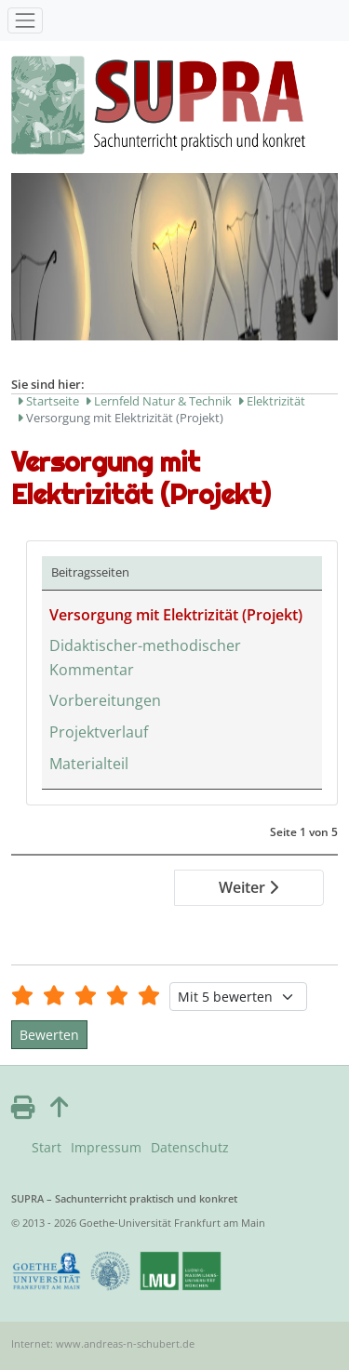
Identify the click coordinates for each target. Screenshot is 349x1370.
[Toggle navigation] (25, 20)
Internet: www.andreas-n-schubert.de (103, 1343)
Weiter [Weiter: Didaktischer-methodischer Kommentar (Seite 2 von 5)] (248, 887)
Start (46, 1147)
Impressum (106, 1147)
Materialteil (88, 763)
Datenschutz (190, 1147)
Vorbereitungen (105, 700)
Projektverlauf (98, 732)
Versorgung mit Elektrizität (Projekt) (175, 615)
